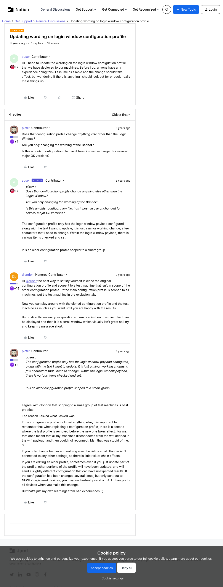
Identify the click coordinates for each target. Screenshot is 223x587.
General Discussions (56, 9)
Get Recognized (146, 9)
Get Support (86, 9)
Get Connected (115, 9)
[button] (186, 9)
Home (6, 21)
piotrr (26, 128)
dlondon (28, 274)
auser (26, 56)
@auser (31, 281)
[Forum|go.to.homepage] (18, 9)
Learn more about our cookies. (191, 558)
